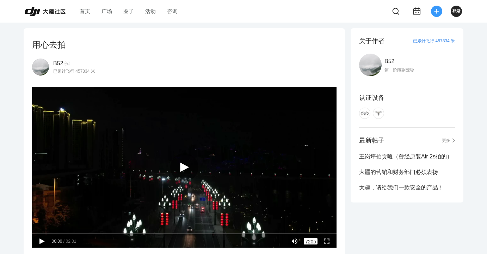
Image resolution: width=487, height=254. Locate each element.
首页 (85, 11)
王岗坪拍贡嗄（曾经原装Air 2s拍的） (405, 156)
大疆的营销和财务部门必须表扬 (398, 172)
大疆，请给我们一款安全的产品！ (401, 187)
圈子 (128, 11)
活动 (150, 11)
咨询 (172, 11)
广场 (106, 11)
